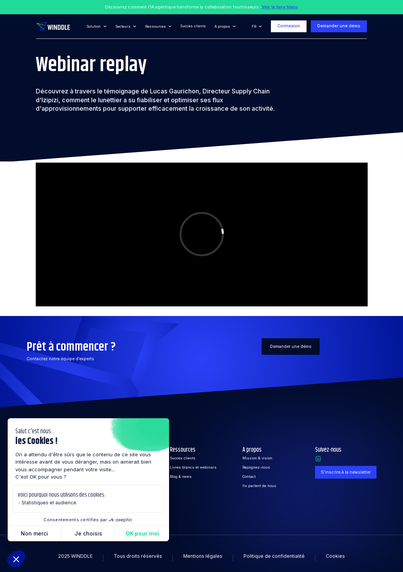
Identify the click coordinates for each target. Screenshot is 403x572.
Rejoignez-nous (256, 467)
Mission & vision (257, 458)
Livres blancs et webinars (193, 467)
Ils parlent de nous (259, 486)
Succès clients (193, 26)
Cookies (335, 556)
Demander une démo (338, 25)
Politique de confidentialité (274, 556)
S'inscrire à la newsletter (346, 472)
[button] (97, 26)
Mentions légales (202, 556)
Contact (248, 476)
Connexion (288, 25)
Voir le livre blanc (280, 7)
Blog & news (181, 476)
